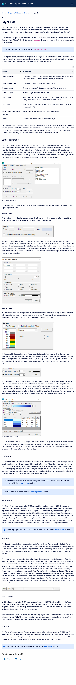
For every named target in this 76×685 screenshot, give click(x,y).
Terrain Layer (47, 646)
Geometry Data (24, 483)
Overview (27, 13)
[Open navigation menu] (72, 3)
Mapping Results (36, 492)
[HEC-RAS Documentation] (3, 4)
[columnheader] (12, 71)
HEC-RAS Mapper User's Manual (19, 3)
